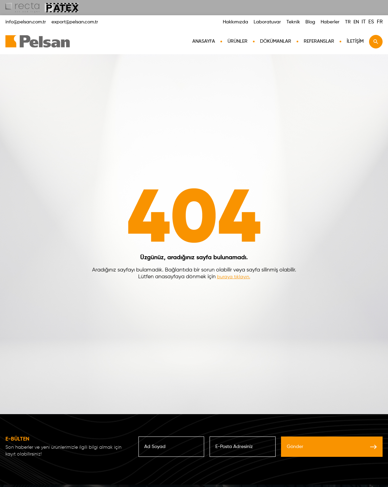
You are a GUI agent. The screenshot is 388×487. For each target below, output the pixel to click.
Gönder (332, 446)
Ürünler (237, 41)
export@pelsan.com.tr (74, 22)
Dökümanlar (275, 41)
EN (356, 22)
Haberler (330, 22)
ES (371, 21)
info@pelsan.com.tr (25, 22)
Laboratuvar (267, 22)
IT (364, 21)
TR (348, 22)
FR (380, 21)
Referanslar (319, 41)
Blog (310, 22)
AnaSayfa (203, 41)
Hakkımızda (235, 22)
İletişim (355, 41)
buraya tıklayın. (233, 277)
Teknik (293, 22)
